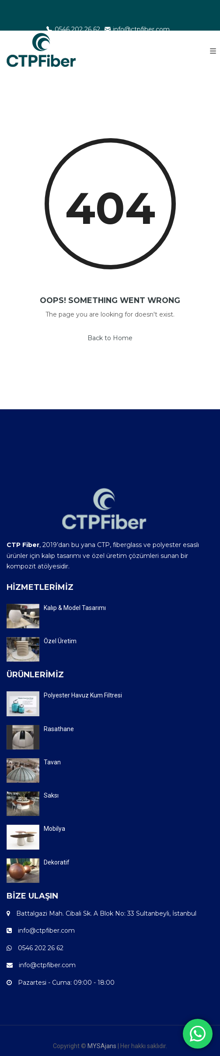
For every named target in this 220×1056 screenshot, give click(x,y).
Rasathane (59, 728)
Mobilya (54, 828)
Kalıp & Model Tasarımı (75, 607)
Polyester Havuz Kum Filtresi (83, 695)
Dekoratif (57, 862)
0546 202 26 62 (73, 29)
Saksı (51, 795)
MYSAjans (101, 1045)
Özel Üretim (60, 641)
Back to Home (110, 338)
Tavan (52, 762)
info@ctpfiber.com (137, 29)
